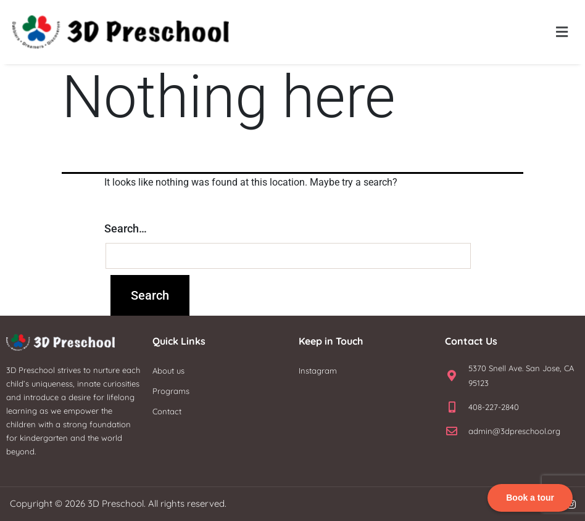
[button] (562, 32)
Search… (125, 228)
